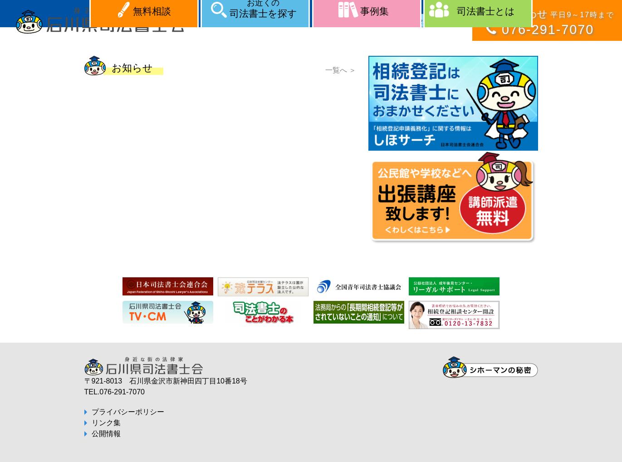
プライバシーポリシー (128, 412)
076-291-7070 (548, 29)
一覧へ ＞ (340, 70)
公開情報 (106, 433)
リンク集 (106, 423)
